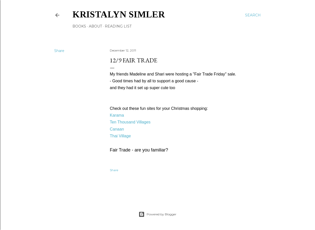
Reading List (118, 26)
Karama (117, 115)
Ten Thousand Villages (130, 122)
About (95, 26)
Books (79, 26)
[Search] (253, 15)
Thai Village (120, 136)
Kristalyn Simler (118, 14)
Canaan (117, 129)
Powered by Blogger (157, 214)
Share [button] (59, 50)
